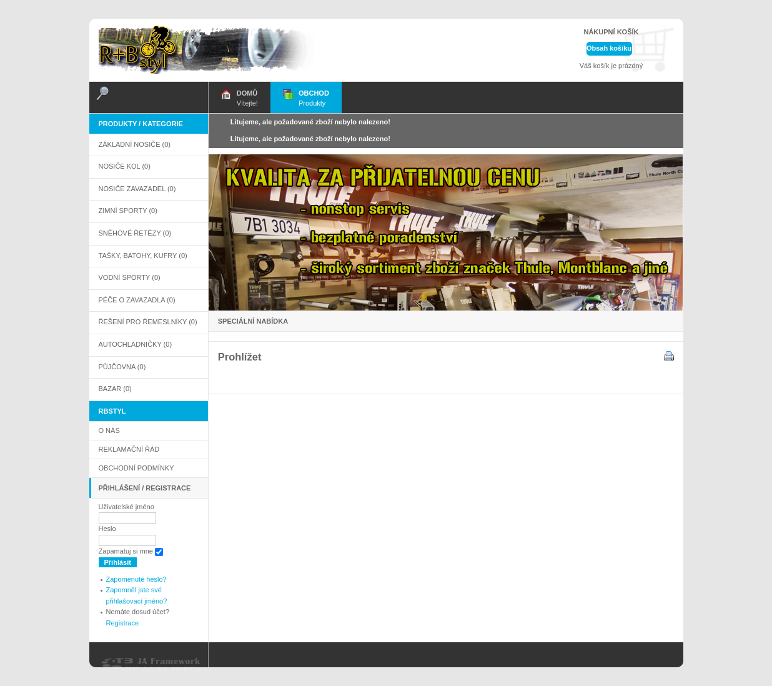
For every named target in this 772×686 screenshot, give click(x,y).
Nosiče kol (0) (125, 166)
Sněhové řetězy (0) (135, 233)
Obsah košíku (608, 48)
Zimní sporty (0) (128, 210)
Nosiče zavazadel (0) (137, 188)
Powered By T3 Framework (152, 664)
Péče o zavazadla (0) (137, 300)
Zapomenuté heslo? (136, 579)
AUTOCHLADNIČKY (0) (135, 344)
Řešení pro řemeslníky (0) (148, 322)
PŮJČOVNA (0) (122, 366)
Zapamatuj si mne (126, 551)
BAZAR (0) (115, 388)
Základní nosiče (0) (135, 144)
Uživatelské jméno (126, 506)
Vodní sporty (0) (130, 277)
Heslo (107, 528)
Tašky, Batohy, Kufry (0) (143, 255)
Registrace (122, 623)
